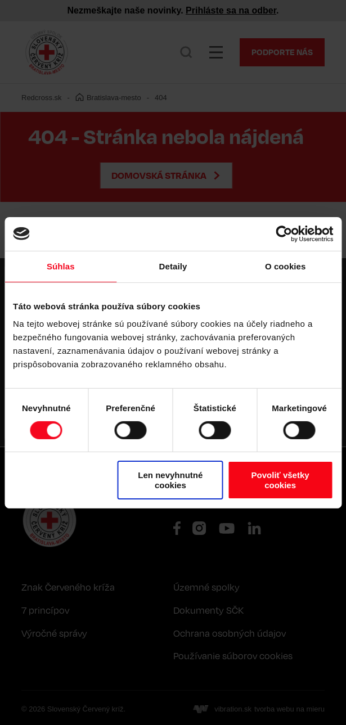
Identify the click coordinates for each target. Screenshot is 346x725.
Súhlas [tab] (61, 266)
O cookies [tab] (285, 266)
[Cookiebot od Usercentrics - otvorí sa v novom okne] (284, 233)
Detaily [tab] (173, 266)
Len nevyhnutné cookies (170, 479)
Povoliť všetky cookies (280, 479)
